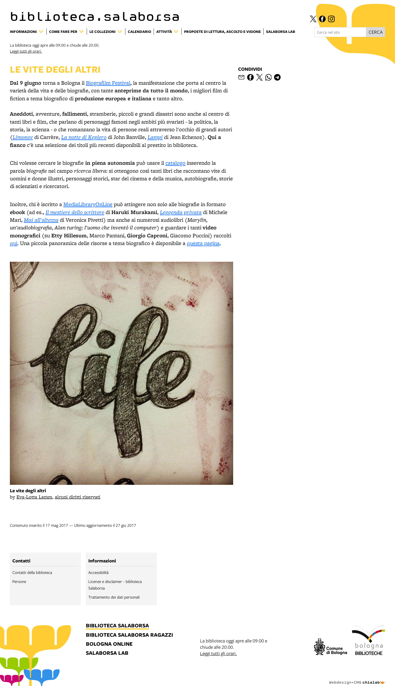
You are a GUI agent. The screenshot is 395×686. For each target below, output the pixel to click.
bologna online (109, 644)
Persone (19, 581)
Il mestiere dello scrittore (75, 212)
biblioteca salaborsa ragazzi (129, 635)
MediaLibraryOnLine (87, 204)
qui (13, 243)
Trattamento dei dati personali (114, 597)
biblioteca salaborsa (117, 626)
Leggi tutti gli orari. (26, 51)
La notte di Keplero (83, 137)
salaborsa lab (107, 653)
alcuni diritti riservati (77, 497)
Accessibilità (98, 572)
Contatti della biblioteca (32, 572)
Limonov (23, 137)
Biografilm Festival (108, 82)
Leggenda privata (181, 212)
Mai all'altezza (41, 219)
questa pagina (203, 243)
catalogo (175, 162)
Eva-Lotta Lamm (34, 497)
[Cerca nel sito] (340, 32)
